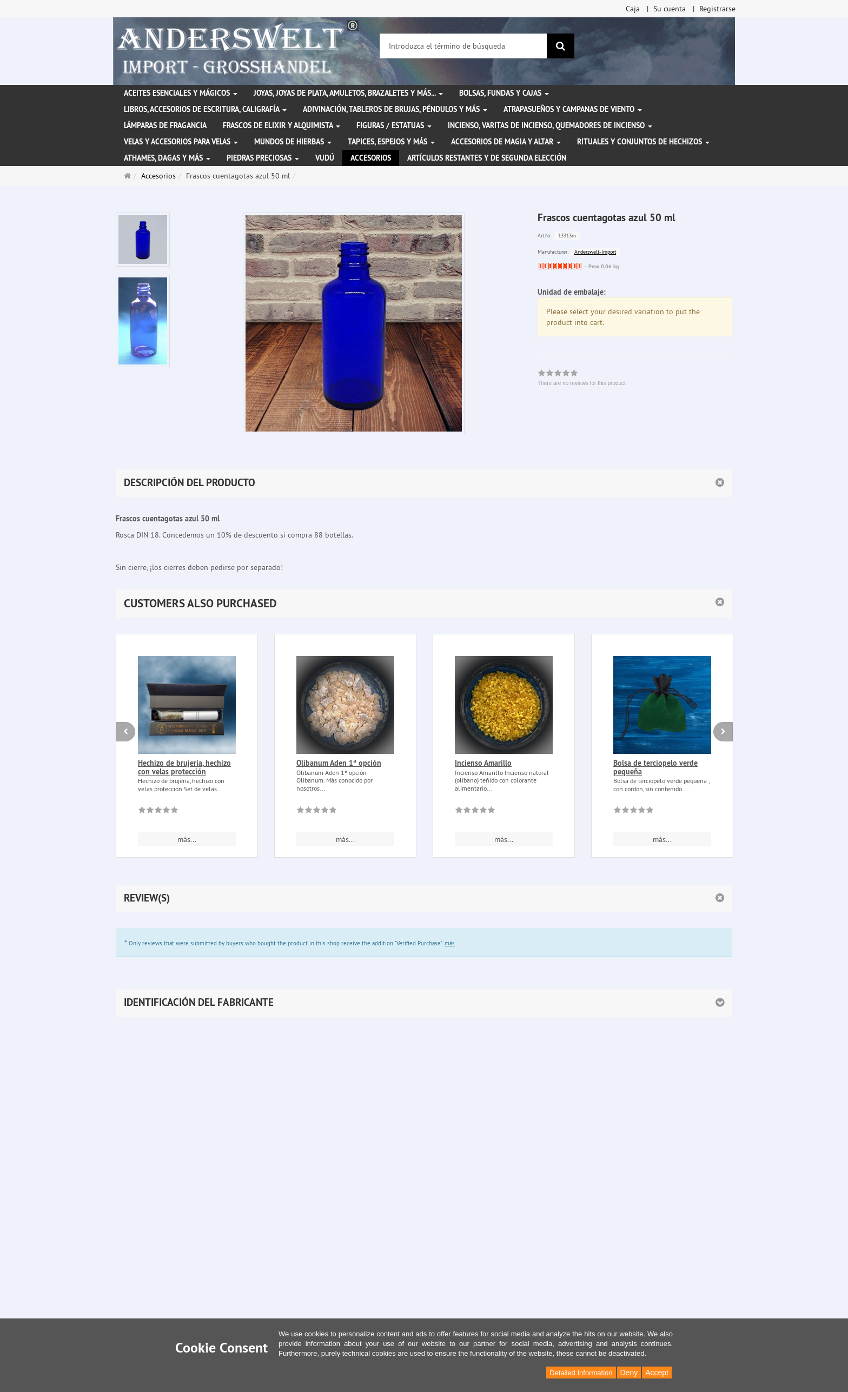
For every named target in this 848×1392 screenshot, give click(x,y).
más (450, 943)
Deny (629, 1372)
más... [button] (186, 839)
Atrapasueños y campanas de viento (573, 109)
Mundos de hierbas (293, 142)
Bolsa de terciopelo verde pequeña (655, 767)
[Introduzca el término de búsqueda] (463, 46)
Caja (633, 9)
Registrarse (717, 9)
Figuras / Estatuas (394, 125)
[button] (424, 603)
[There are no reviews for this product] (158, 812)
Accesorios (370, 158)
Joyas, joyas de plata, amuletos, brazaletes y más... (348, 93)
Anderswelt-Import (595, 251)
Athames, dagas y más (167, 158)
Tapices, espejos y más (391, 142)
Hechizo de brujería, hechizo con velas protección (184, 767)
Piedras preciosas (263, 158)
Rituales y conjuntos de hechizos (643, 142)
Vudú (324, 158)
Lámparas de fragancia (165, 125)
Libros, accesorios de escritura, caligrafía (205, 109)
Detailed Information (580, 1373)
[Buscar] (560, 46)
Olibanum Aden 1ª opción (338, 763)
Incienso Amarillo (483, 763)
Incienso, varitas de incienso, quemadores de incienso (550, 125)
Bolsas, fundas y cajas (504, 93)
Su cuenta (669, 9)
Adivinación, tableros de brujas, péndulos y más (395, 109)
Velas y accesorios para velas (181, 142)
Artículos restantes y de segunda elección (486, 158)
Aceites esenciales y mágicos (180, 93)
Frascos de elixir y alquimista (281, 125)
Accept (656, 1372)
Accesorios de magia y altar (506, 142)
